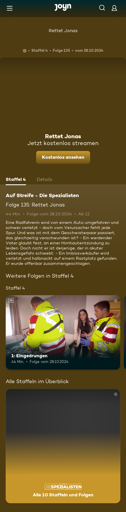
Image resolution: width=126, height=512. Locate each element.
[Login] (114, 8)
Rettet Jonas (63, 30)
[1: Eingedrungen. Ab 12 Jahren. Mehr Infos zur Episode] (63, 332)
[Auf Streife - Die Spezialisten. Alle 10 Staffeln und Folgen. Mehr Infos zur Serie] (63, 446)
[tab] (16, 180)
